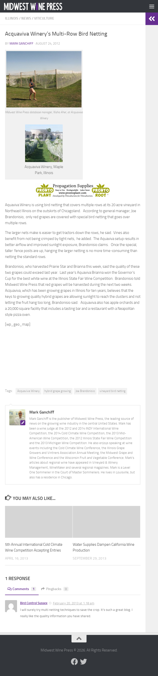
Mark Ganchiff (21, 43)
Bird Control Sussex (33, 603)
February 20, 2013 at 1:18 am (73, 603)
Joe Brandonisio (85, 391)
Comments (22, 589)
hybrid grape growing (57, 391)
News (26, 18)
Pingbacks (54, 589)
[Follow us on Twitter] (83, 661)
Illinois (11, 18)
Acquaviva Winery (28, 391)
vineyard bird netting (112, 391)
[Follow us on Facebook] (74, 661)
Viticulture (44, 18)
